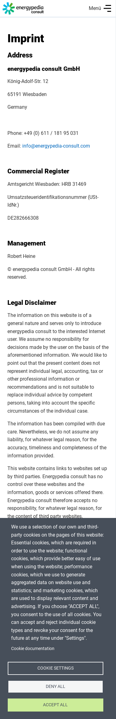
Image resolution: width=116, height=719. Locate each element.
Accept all (55, 704)
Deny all (55, 686)
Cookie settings (55, 668)
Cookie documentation (32, 648)
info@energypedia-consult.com (56, 146)
